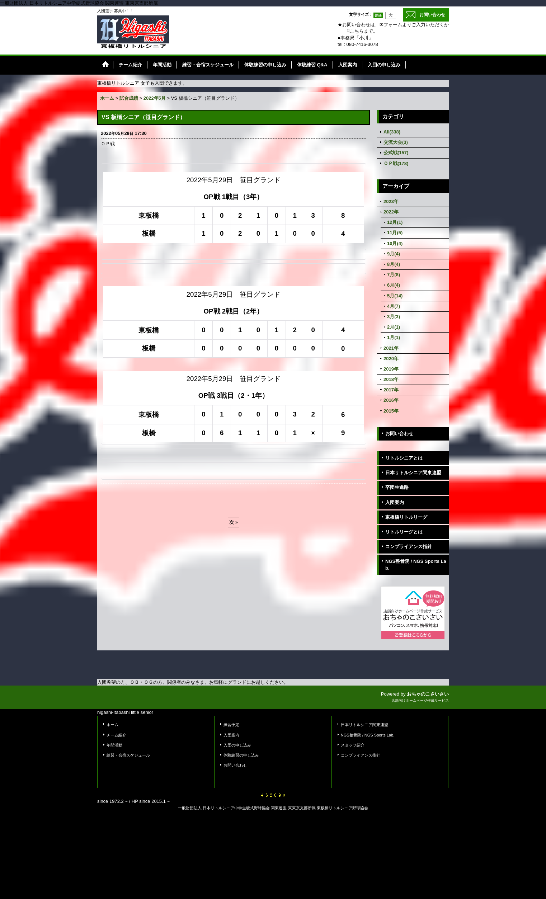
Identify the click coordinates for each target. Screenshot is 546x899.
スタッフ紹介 (352, 745)
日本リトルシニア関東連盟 (413, 472)
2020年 (391, 358)
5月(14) (395, 295)
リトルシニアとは (404, 458)
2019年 (391, 369)
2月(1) (393, 327)
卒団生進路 (397, 487)
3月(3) (393, 316)
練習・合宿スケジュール (128, 755)
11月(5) (395, 232)
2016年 (391, 400)
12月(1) (395, 222)
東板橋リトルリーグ (406, 517)
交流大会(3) (395, 142)
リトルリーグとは (404, 532)
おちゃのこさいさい (428, 694)
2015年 (391, 411)
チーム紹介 (116, 735)
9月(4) (393, 253)
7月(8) (393, 274)
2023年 (391, 201)
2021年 (391, 348)
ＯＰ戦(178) (395, 163)
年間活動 (114, 745)
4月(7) (393, 306)
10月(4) (395, 243)
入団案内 (394, 502)
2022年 (391, 212)
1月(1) (393, 337)
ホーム (112, 725)
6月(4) (393, 285)
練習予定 (231, 725)
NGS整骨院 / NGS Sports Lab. (415, 564)
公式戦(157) (395, 152)
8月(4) (393, 264)
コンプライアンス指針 (408, 546)
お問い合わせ (432, 14)
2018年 (391, 379)
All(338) (391, 132)
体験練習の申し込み (241, 755)
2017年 (391, 389)
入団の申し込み (237, 745)
